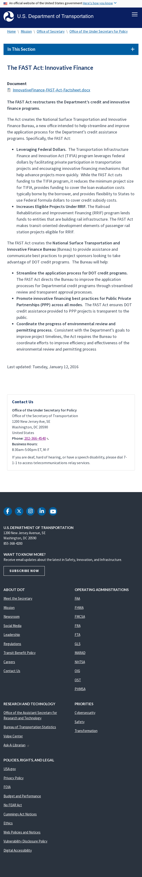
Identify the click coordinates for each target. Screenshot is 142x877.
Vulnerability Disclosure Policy (25, 842)
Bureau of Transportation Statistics (30, 728)
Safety (80, 723)
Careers (9, 663)
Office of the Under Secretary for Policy (98, 33)
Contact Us (12, 672)
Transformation (86, 732)
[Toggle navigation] (135, 14)
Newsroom (12, 618)
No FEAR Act (13, 806)
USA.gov (10, 770)
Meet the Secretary (18, 600)
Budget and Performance (22, 797)
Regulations (12, 645)
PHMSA (80, 690)
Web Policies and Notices (22, 833)
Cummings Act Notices (20, 815)
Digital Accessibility (18, 851)
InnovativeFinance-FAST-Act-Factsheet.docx (51, 91)
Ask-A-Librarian (17, 746)
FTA (77, 636)
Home (11, 33)
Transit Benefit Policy (20, 654)
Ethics (8, 824)
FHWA (79, 609)
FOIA (7, 788)
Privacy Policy (14, 779)
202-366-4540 (36, 439)
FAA (77, 600)
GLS (78, 645)
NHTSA (80, 663)
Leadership (12, 636)
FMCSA (80, 618)
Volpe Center (13, 737)
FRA (78, 627)
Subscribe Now (24, 572)
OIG (77, 672)
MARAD (80, 654)
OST (78, 681)
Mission (26, 33)
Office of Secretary (51, 33)
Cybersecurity (85, 714)
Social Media (12, 627)
